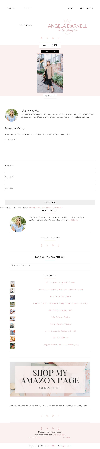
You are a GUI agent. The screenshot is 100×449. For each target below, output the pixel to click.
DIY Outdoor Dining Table (61, 310)
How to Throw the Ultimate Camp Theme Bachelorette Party (60, 303)
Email (9, 177)
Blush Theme (52, 446)
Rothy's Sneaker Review (60, 324)
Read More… (72, 220)
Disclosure (34, 437)
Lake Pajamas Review (60, 317)
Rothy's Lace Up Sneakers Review (60, 331)
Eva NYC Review (60, 338)
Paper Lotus (66, 446)
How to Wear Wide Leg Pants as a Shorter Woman (60, 290)
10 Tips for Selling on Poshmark (60, 283)
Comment (11, 140)
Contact (67, 437)
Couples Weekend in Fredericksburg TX (61, 345)
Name (9, 165)
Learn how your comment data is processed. (46, 207)
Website (9, 188)
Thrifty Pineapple (67, 26)
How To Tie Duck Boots (60, 296)
